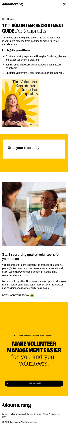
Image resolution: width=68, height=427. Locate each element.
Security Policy (8, 414)
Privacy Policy (42, 414)
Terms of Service (25, 414)
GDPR (4, 417)
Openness (55, 414)
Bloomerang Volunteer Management (34, 335)
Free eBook (8, 19)
